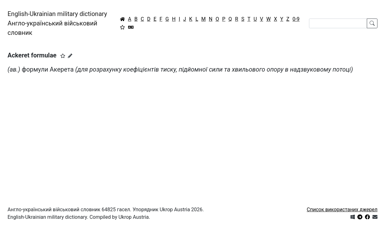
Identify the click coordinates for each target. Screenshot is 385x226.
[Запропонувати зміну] (70, 55)
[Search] (338, 23)
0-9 (295, 19)
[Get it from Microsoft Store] (352, 217)
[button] (62, 56)
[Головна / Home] (122, 19)
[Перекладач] (131, 27)
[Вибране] (122, 27)
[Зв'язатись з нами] (374, 217)
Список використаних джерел (342, 210)
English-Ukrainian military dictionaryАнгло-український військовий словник (57, 23)
